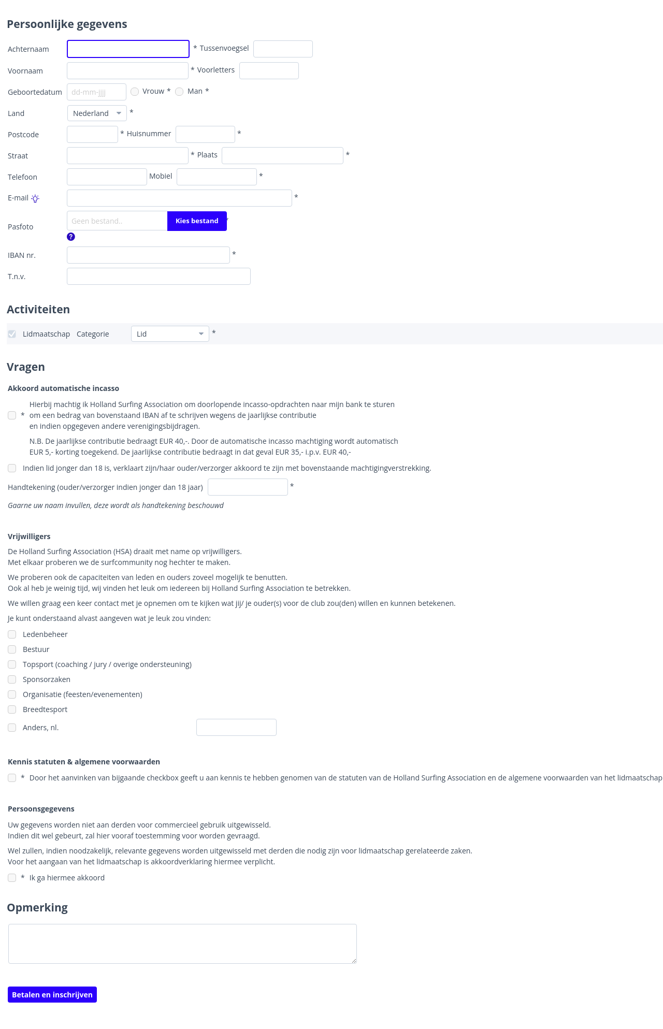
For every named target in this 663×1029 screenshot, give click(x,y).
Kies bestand (197, 220)
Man (189, 91)
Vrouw (148, 91)
